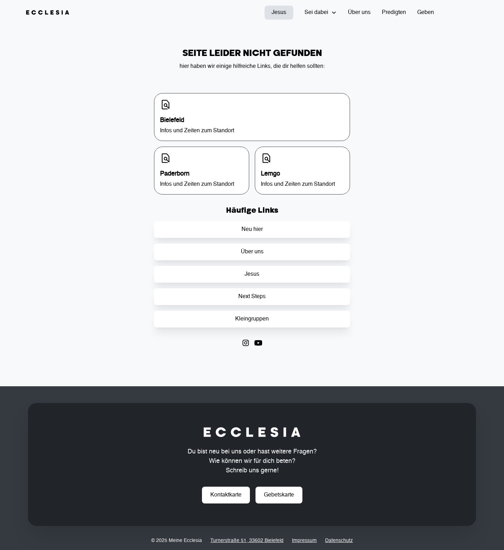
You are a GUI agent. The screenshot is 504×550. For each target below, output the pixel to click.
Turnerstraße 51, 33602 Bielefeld (247, 540)
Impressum (304, 540)
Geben (425, 12)
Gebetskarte (279, 495)
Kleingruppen (252, 319)
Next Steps (252, 296)
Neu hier (252, 229)
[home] (47, 12)
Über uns (359, 12)
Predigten (394, 12)
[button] (320, 13)
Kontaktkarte (225, 495)
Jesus (279, 12)
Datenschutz (339, 540)
